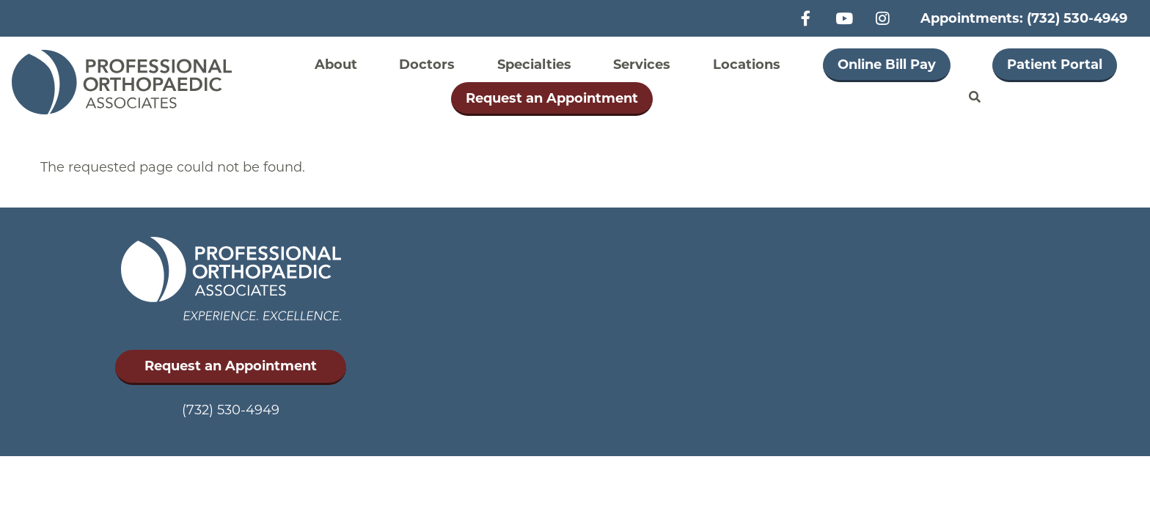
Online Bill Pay (887, 64)
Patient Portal (1054, 64)
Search (975, 97)
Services (641, 64)
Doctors (427, 64)
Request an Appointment (552, 98)
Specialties (534, 64)
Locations (746, 64)
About (336, 64)
